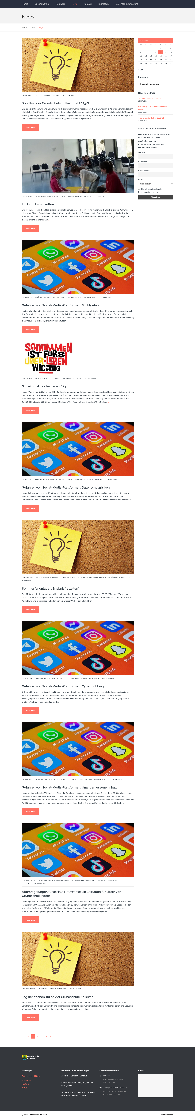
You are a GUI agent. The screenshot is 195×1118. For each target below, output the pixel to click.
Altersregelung (78, 880)
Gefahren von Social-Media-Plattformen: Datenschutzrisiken (66, 487)
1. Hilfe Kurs (66, 196)
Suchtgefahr (92, 297)
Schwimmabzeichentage (72, 378)
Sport (38, 95)
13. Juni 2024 (27, 196)
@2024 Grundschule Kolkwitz (34, 1114)
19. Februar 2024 (29, 989)
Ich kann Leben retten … (39, 204)
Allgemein (40, 196)
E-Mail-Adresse (144, 171)
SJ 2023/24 (47, 95)
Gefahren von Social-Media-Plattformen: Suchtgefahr (61, 305)
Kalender (60, 4)
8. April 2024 (27, 678)
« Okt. (141, 69)
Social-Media (81, 297)
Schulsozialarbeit (51, 196)
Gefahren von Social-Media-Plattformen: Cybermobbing (63, 686)
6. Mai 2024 (27, 479)
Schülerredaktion (42, 297)
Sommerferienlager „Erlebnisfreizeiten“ (50, 588)
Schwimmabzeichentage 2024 (44, 386)
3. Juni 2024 (27, 297)
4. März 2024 (27, 779)
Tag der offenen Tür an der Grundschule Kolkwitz (57, 997)
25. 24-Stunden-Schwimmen (149, 98)
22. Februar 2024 (29, 880)
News (74, 4)
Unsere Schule (42, 4)
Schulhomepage (166, 1114)
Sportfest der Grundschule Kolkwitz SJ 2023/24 (56, 103)
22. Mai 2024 (27, 378)
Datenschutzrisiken (75, 479)
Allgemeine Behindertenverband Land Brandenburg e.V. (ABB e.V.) (88, 577)
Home (25, 4)
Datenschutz (90, 880)
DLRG (54, 378)
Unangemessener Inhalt (97, 779)
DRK (90, 196)
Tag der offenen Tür (58, 989)
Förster (101, 196)
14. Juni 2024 (27, 95)
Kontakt (88, 4)
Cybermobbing (74, 678)
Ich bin (141, 180)
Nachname (142, 161)
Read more (30, 127)
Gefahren (71, 297)
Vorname (141, 152)
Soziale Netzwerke (57, 297)
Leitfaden (100, 880)
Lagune (59, 378)
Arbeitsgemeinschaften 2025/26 (151, 118)
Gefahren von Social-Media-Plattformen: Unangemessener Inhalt (69, 787)
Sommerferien (119, 577)
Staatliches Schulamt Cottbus (74, 1075)
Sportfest (55, 95)
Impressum (103, 4)
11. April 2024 (28, 577)
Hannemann (69, 95)
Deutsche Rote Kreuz (80, 196)
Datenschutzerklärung (127, 4)
